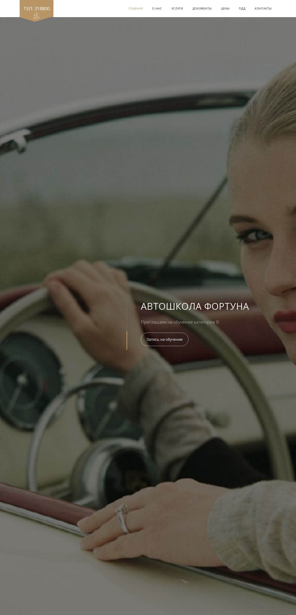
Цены (225, 8)
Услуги (177, 8)
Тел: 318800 (36, 11)
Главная (136, 8)
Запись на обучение (165, 339)
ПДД (242, 8)
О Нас (157, 8)
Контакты (263, 8)
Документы (202, 8)
